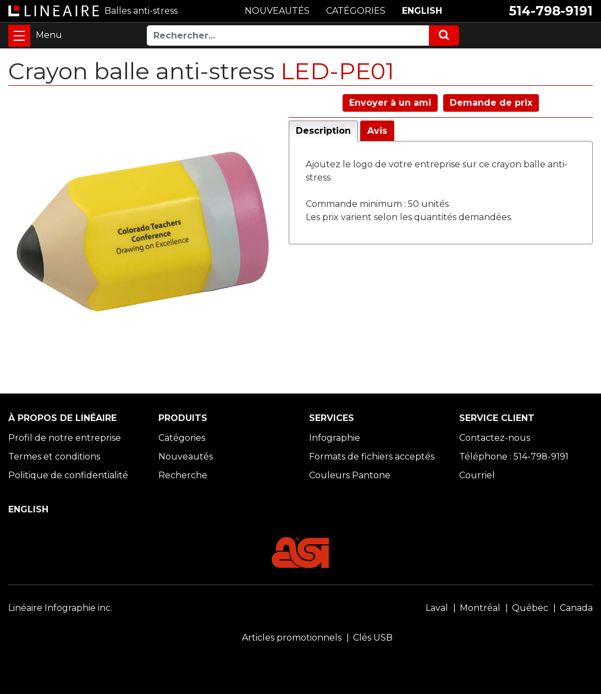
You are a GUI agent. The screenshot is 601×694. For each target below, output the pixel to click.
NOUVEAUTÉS (277, 11)
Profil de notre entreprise (64, 438)
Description (323, 130)
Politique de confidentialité (68, 475)
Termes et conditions (54, 456)
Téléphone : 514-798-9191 (514, 456)
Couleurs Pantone (349, 475)
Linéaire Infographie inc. (60, 608)
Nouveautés (185, 456)
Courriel (477, 475)
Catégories (181, 438)
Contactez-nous (494, 438)
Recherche (182, 475)
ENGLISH (422, 11)
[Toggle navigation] (19, 36)
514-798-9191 (551, 11)
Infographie (334, 438)
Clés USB (373, 637)
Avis (377, 130)
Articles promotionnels (291, 637)
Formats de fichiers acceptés (371, 456)
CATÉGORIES (355, 11)
